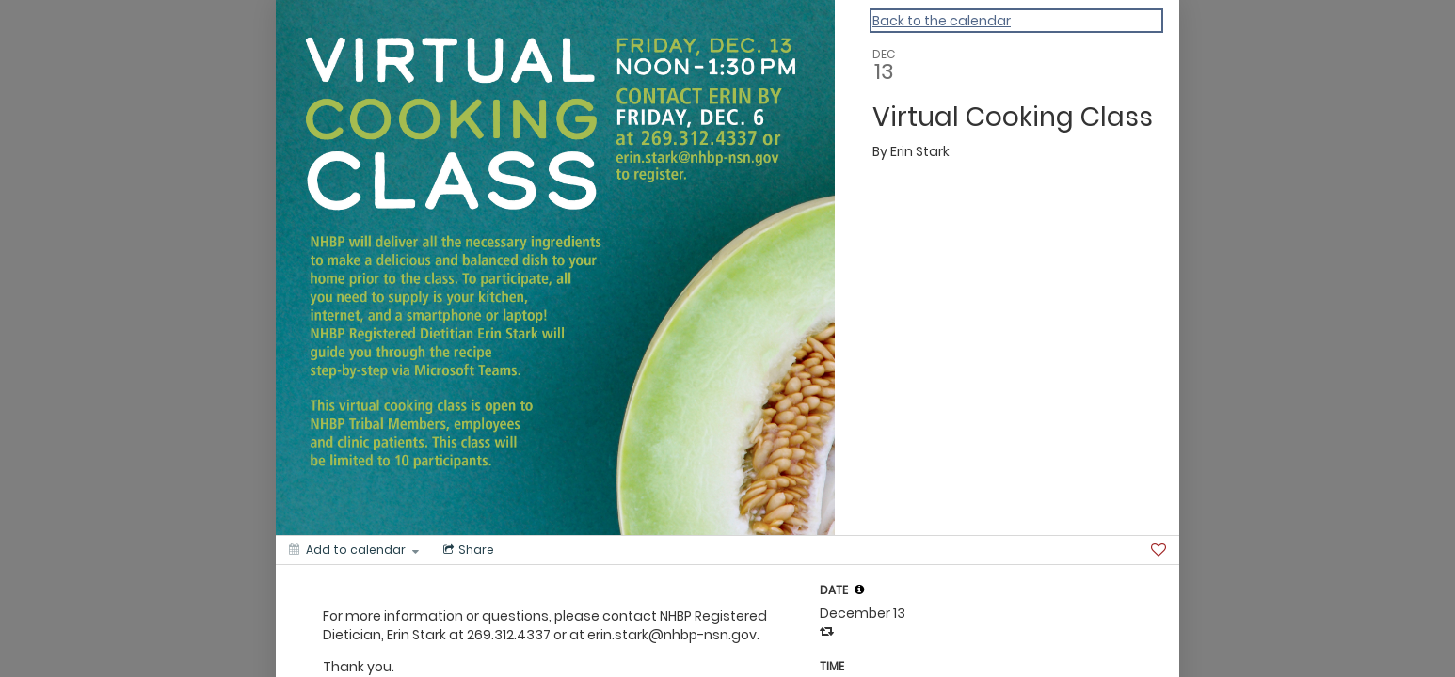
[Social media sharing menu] (467, 550)
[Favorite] (1159, 550)
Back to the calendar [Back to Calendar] (941, 20)
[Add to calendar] (354, 550)
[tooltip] (859, 589)
